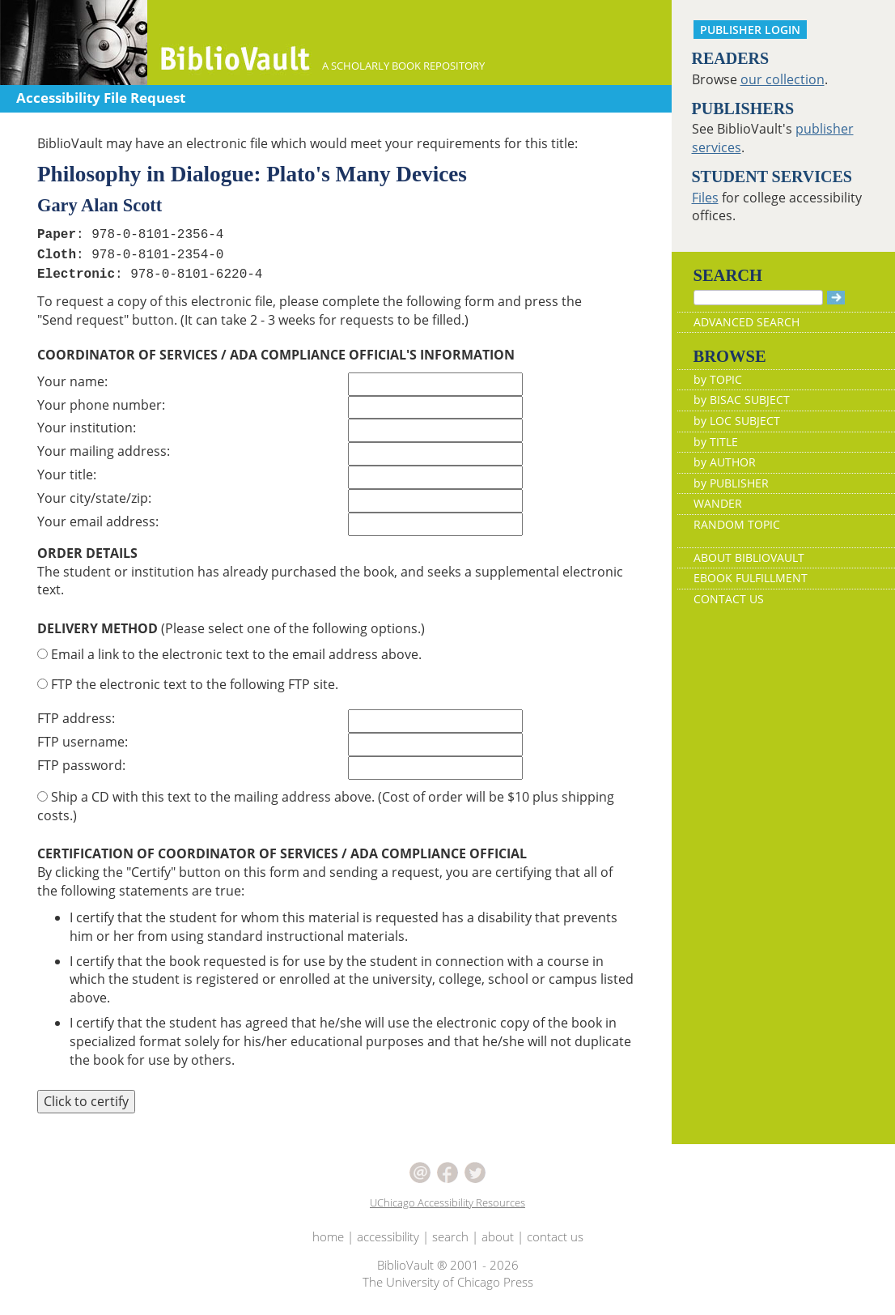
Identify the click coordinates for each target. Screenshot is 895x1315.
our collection (782, 79)
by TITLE (716, 441)
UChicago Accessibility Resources (447, 1202)
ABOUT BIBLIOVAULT (749, 557)
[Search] (758, 297)
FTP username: (82, 742)
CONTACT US (729, 598)
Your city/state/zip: (94, 498)
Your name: (72, 381)
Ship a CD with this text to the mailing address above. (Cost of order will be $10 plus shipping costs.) (325, 806)
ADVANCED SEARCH (747, 322)
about (497, 1236)
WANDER (718, 503)
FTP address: (76, 718)
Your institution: (86, 427)
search (450, 1236)
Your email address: (98, 521)
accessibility (388, 1236)
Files (705, 197)
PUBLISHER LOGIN (750, 29)
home (328, 1236)
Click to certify (86, 1101)
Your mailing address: (103, 451)
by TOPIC (718, 379)
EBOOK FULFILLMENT (751, 577)
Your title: (66, 474)
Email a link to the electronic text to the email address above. (229, 654)
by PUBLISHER (731, 483)
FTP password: (81, 765)
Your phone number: (101, 405)
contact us (555, 1236)
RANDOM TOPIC (737, 524)
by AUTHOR (725, 462)
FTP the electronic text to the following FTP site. (187, 684)
